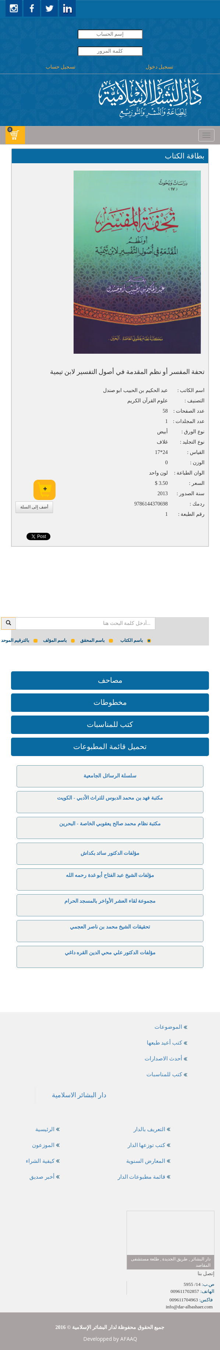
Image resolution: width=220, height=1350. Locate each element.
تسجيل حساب (61, 67)
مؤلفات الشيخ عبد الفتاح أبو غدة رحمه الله (110, 875)
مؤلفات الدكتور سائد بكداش (110, 853)
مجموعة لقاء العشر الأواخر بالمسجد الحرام (110, 901)
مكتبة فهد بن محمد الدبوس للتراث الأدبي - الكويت (110, 798)
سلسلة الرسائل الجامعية (110, 776)
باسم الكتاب (135, 640)
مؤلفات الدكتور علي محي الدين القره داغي (110, 952)
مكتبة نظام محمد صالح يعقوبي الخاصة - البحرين (110, 823)
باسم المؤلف (59, 640)
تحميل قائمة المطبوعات (110, 746)
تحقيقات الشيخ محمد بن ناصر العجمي (110, 927)
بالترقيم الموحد (19, 640)
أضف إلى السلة (34, 507)
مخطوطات (110, 702)
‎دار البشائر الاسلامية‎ (79, 1095)
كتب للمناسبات (110, 724)
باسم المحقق (96, 640)
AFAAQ (128, 1338)
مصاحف (110, 680)
